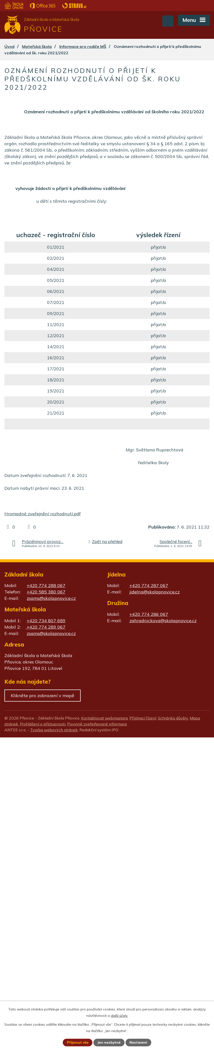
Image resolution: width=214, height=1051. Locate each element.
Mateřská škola (37, 46)
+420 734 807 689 (46, 620)
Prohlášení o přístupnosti (42, 723)
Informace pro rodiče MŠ (82, 46)
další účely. (119, 1015)
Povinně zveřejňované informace (97, 723)
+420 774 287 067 (148, 585)
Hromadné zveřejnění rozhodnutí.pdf (42, 514)
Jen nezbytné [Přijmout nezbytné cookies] (109, 1042)
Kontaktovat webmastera (104, 718)
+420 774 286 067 (148, 614)
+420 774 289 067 (45, 627)
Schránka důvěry (173, 718)
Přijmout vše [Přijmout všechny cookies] (77, 1042)
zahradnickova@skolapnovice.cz (163, 620)
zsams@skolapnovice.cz (51, 598)
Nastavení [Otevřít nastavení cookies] (139, 1042)
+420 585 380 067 (46, 592)
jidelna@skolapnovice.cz (154, 592)
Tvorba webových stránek (54, 729)
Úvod (9, 46)
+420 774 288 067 (46, 585)
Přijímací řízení (142, 718)
